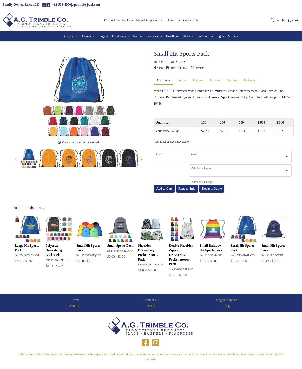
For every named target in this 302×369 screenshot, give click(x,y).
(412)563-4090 (258, 5)
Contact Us (190, 20)
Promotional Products (118, 20)
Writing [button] (216, 36)
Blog (226, 306)
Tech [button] (200, 36)
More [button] (231, 36)
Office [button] (186, 36)
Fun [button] (135, 36)
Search (151, 306)
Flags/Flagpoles (146, 20)
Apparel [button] (69, 36)
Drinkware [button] (119, 36)
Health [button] (170, 36)
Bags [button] (101, 36)
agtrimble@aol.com (284, 5)
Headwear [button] (152, 36)
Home (75, 300)
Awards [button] (86, 36)
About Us (173, 20)
